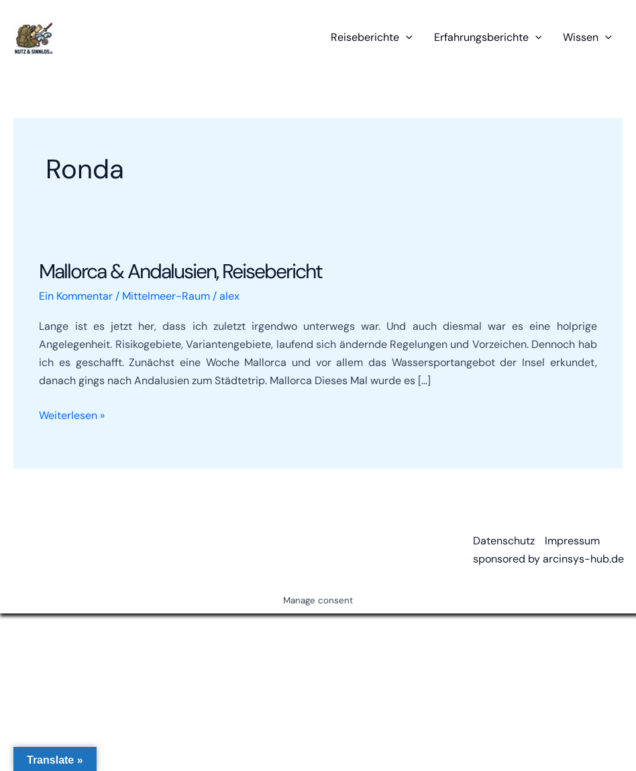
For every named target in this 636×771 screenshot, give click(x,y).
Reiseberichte (372, 37)
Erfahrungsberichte (488, 37)
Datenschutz (504, 541)
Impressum (572, 541)
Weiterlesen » (72, 415)
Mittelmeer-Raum (166, 296)
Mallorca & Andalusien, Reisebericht (180, 271)
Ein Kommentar (76, 296)
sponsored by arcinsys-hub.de (548, 559)
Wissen (587, 37)
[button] (406, 37)
